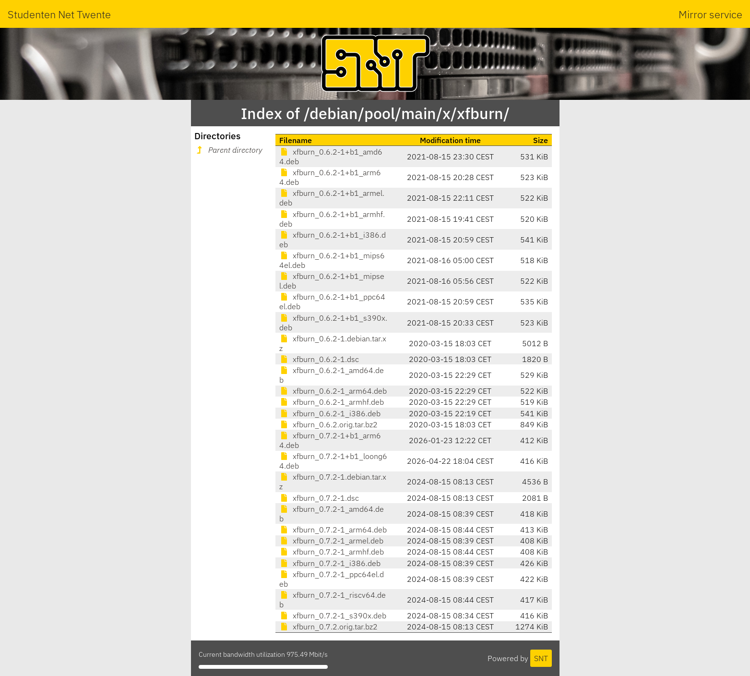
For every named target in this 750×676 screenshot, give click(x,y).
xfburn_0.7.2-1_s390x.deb (332, 615)
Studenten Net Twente (59, 14)
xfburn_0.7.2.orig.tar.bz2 (328, 626)
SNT (541, 658)
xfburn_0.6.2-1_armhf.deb (331, 402)
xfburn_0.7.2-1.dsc (319, 498)
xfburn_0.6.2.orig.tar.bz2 (328, 424)
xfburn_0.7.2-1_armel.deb (331, 540)
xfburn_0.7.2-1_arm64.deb (333, 529)
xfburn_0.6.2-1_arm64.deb (333, 391)
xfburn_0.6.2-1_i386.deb (330, 413)
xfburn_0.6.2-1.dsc (319, 359)
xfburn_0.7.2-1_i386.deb (330, 563)
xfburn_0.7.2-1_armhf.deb (331, 551)
